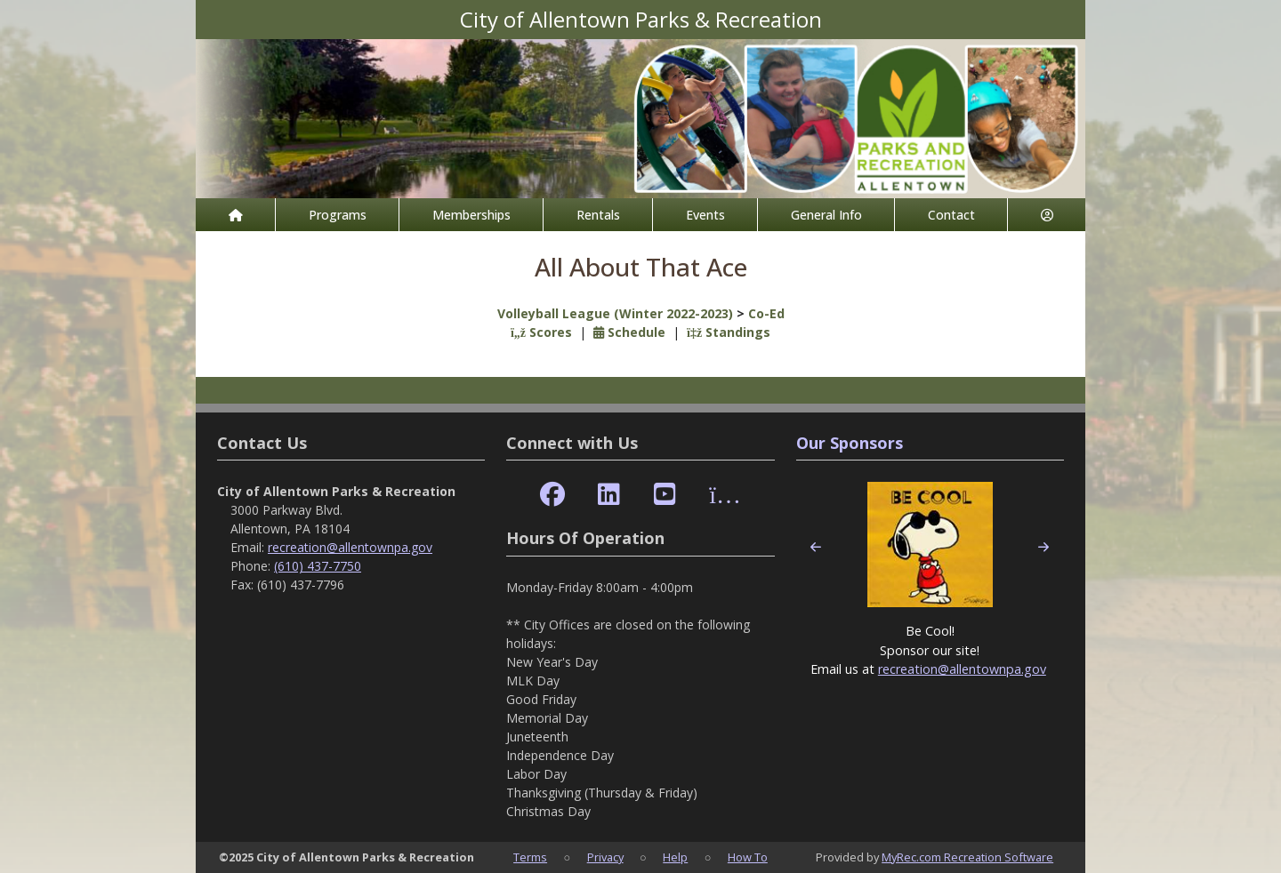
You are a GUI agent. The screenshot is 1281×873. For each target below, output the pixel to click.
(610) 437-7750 (317, 565)
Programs (338, 214)
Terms (530, 857)
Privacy (605, 857)
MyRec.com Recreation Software (967, 857)
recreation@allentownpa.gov (350, 547)
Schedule (629, 332)
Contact (951, 214)
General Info (826, 214)
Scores (541, 332)
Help (675, 857)
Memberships (471, 214)
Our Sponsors (849, 442)
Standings (728, 332)
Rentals (598, 214)
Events (705, 214)
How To (748, 857)
